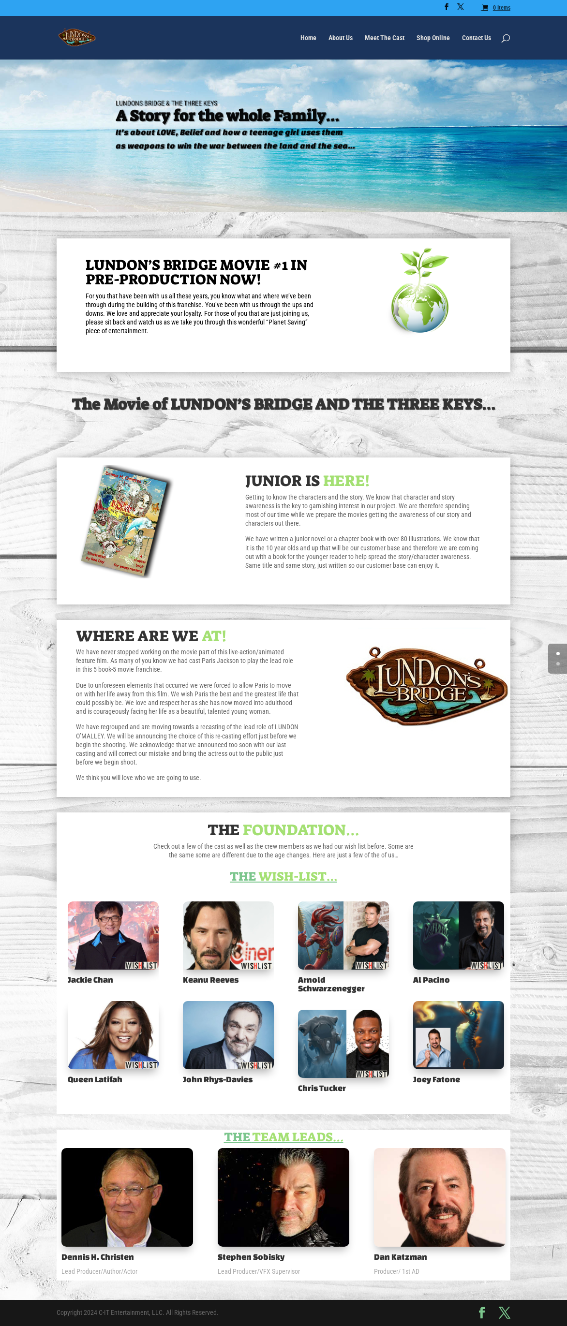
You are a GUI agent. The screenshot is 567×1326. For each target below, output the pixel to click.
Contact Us (476, 38)
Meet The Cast (384, 38)
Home (308, 38)
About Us (340, 38)
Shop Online (433, 38)
